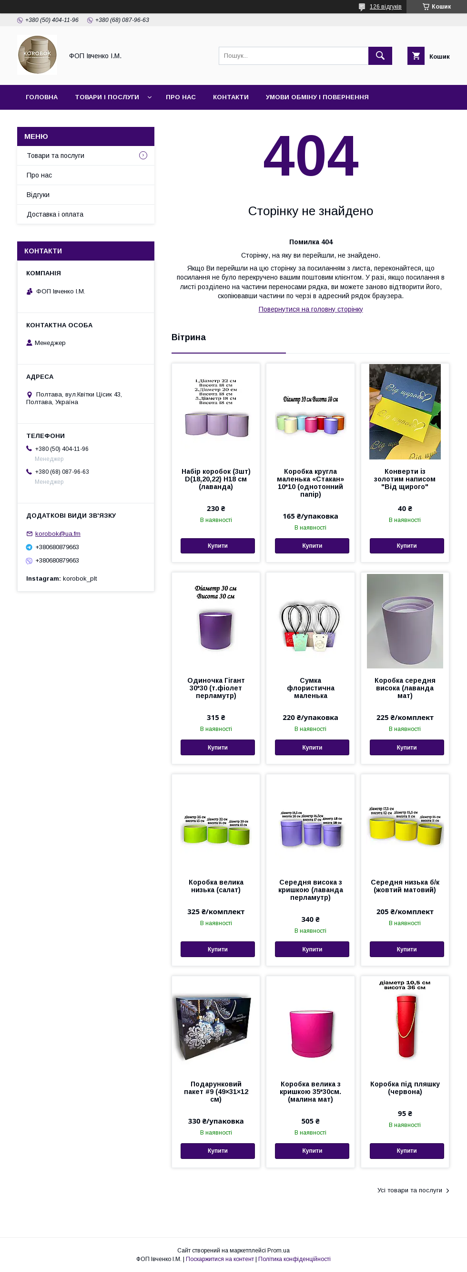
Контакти (231, 97)
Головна (42, 97)
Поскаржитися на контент (220, 1259)
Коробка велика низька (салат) (216, 886)
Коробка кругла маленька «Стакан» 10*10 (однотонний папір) (310, 483)
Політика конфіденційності (294, 1259)
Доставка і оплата (55, 214)
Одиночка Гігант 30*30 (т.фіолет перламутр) (216, 688)
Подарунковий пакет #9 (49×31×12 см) (216, 1091)
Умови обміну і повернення (317, 97)
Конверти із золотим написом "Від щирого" (405, 479)
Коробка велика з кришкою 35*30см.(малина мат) (310, 1091)
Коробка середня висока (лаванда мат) (405, 688)
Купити (218, 545)
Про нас (181, 97)
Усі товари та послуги (409, 1190)
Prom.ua (278, 1250)
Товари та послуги (55, 155)
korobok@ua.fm (58, 533)
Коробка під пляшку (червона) (405, 1087)
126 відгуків (386, 6)
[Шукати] (380, 56)
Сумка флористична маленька (311, 688)
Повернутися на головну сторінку (311, 309)
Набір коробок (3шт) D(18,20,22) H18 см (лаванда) (216, 479)
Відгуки (38, 194)
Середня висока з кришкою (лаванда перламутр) (310, 889)
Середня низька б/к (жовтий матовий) (405, 886)
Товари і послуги (107, 97)
